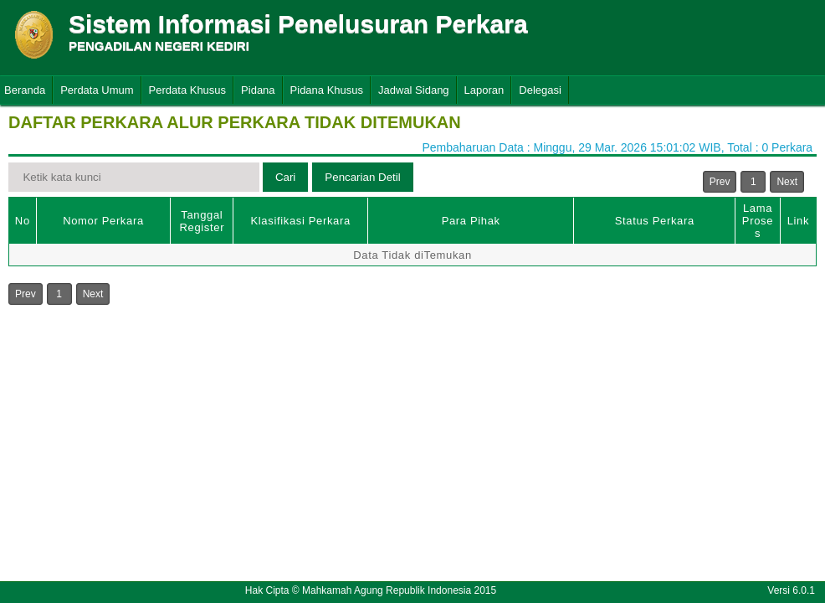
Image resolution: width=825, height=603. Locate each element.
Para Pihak (471, 220)
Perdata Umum (96, 90)
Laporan (484, 90)
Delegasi (540, 90)
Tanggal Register (202, 221)
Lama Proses (757, 221)
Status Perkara (654, 220)
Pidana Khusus (326, 90)
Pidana (257, 90)
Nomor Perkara (103, 220)
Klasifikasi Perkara (301, 220)
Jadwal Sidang (413, 90)
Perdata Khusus (188, 90)
